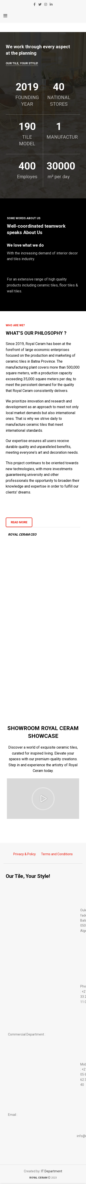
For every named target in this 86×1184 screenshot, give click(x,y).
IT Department (51, 1171)
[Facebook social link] (34, 4)
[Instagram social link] (45, 4)
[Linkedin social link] (51, 4)
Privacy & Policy (24, 854)
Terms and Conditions (57, 854)
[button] (43, 798)
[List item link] (43, 994)
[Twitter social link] (40, 4)
